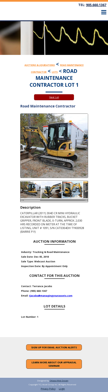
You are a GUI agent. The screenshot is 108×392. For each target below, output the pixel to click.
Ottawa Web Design (59, 380)
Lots (55, 72)
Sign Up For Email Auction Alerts (54, 347)
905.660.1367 (96, 5)
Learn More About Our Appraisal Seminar (54, 364)
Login (62, 388)
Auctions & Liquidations (39, 65)
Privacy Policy (48, 388)
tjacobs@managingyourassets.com (50, 295)
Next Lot (54, 97)
